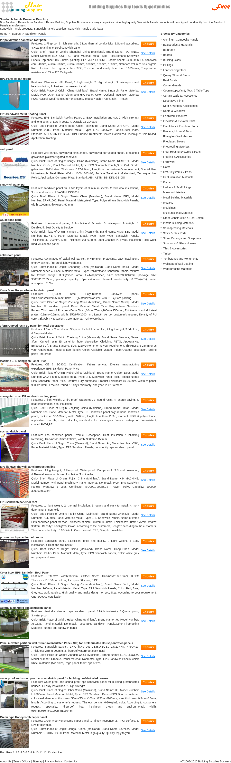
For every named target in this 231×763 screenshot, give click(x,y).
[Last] (60, 752)
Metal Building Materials (177, 197)
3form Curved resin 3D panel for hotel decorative (31, 325)
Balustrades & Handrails (177, 44)
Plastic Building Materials (178, 223)
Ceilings (168, 65)
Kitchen (167, 182)
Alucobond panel (11, 219)
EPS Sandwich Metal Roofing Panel (23, 114)
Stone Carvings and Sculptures (182, 238)
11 (41, 752)
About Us (5, 761)
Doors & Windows (174, 110)
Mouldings (169, 207)
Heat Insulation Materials (178, 177)
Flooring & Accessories (177, 156)
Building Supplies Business (214, 761)
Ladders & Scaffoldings (177, 187)
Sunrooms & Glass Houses (179, 243)
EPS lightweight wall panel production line (27, 466)
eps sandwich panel (13, 431)
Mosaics (168, 202)
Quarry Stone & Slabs (176, 75)
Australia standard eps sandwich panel (25, 607)
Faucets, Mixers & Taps (177, 131)
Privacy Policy (53, 761)
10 (37, 752)
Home (3, 33)
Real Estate (170, 80)
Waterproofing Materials (177, 268)
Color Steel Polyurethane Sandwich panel (27, 290)
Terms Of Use (22, 761)
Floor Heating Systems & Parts (181, 151)
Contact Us (71, 761)
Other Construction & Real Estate (183, 217)
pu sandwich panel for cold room (21, 537)
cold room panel (10, 255)
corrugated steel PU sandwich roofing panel (28, 396)
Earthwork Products (175, 116)
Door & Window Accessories (180, 105)
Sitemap (37, 761)
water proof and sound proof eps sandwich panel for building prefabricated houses (54, 678)
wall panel (6, 149)
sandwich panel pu (12, 184)
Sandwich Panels (35, 33)
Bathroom (169, 49)
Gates (166, 167)
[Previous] (9, 752)
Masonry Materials (174, 192)
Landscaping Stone (175, 70)
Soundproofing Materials (178, 228)
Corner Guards (172, 85)
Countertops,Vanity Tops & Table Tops (186, 90)
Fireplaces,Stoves (174, 141)
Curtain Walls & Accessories (180, 95)
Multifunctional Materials (177, 212)
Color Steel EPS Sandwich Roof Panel (24, 572)
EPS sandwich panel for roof (18, 502)
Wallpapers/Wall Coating (178, 263)
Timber (167, 253)
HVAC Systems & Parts (177, 172)
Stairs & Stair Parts (174, 233)
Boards (16, 33)
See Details (148, 53)
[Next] (54, 752)
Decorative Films (173, 100)
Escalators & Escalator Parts (180, 126)
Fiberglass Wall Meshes (177, 136)
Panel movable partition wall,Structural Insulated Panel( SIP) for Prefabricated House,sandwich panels (66, 643)
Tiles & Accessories (175, 248)
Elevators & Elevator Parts (179, 121)
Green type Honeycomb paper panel (23, 717)
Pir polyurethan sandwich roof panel (23, 40)
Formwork (169, 161)
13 (49, 752)
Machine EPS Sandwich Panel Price (23, 360)
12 (45, 752)
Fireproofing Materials (176, 146)
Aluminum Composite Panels (180, 39)
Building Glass (172, 60)
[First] (2, 752)
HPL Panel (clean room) (15, 78)
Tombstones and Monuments (180, 258)
